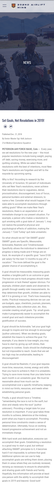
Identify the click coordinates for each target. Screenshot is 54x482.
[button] (4, 6)
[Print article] (5, 126)
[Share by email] (11, 126)
